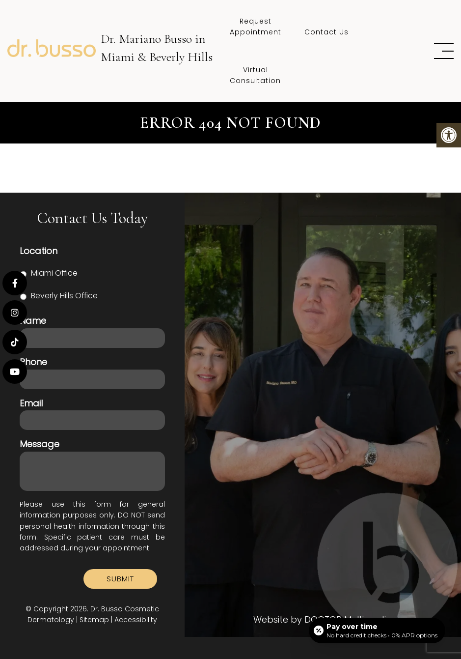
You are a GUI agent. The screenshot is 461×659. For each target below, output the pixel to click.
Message (39, 444)
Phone (33, 362)
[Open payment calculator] (377, 630)
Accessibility (135, 619)
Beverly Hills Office (64, 295)
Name (33, 320)
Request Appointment (255, 26)
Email (31, 403)
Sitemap (94, 619)
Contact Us (326, 32)
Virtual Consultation (255, 75)
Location (38, 251)
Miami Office (54, 273)
